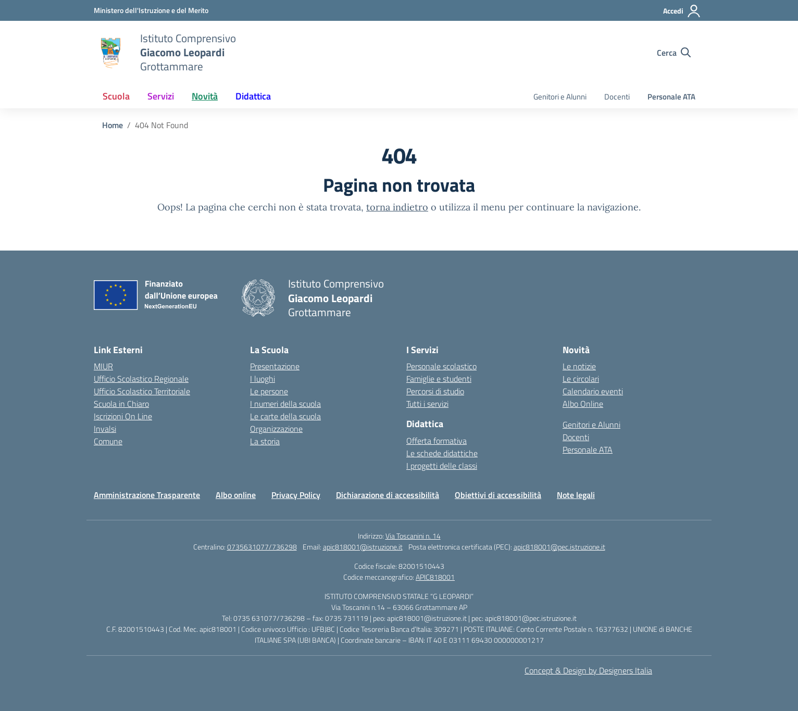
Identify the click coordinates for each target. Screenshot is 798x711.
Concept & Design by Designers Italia (588, 670)
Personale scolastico (441, 366)
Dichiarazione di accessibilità (387, 495)
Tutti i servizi (427, 403)
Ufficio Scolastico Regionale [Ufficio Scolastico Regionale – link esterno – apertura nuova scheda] (141, 378)
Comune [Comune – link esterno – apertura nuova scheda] (108, 441)
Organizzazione (276, 428)
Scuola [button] (116, 96)
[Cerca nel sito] (674, 52)
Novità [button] (205, 96)
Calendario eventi (593, 391)
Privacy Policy (295, 495)
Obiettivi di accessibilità (498, 495)
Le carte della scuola (285, 416)
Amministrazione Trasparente (147, 495)
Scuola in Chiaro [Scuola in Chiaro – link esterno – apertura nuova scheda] (121, 403)
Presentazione (275, 366)
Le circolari (581, 378)
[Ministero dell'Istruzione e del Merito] (151, 10)
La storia (265, 441)
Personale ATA (671, 97)
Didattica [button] (253, 96)
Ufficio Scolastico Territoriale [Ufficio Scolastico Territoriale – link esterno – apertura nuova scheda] (142, 391)
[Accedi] (682, 11)
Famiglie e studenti (438, 378)
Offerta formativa (436, 440)
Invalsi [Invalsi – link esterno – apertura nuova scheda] (105, 428)
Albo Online (583, 403)
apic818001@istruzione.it (363, 546)
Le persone (269, 391)
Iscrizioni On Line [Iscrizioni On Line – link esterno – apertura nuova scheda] (123, 416)
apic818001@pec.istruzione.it (559, 546)
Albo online (236, 495)
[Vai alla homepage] (110, 52)
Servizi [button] (160, 96)
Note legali (576, 495)
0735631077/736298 (262, 546)
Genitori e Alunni (560, 97)
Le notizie (579, 366)
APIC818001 (435, 576)
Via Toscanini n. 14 (413, 535)
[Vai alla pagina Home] (112, 125)
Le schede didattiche (442, 453)
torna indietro (397, 207)
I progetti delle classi (441, 465)
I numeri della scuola (285, 403)
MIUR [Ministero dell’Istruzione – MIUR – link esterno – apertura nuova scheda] (103, 366)
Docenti (617, 97)
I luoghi (262, 378)
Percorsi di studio (435, 391)
